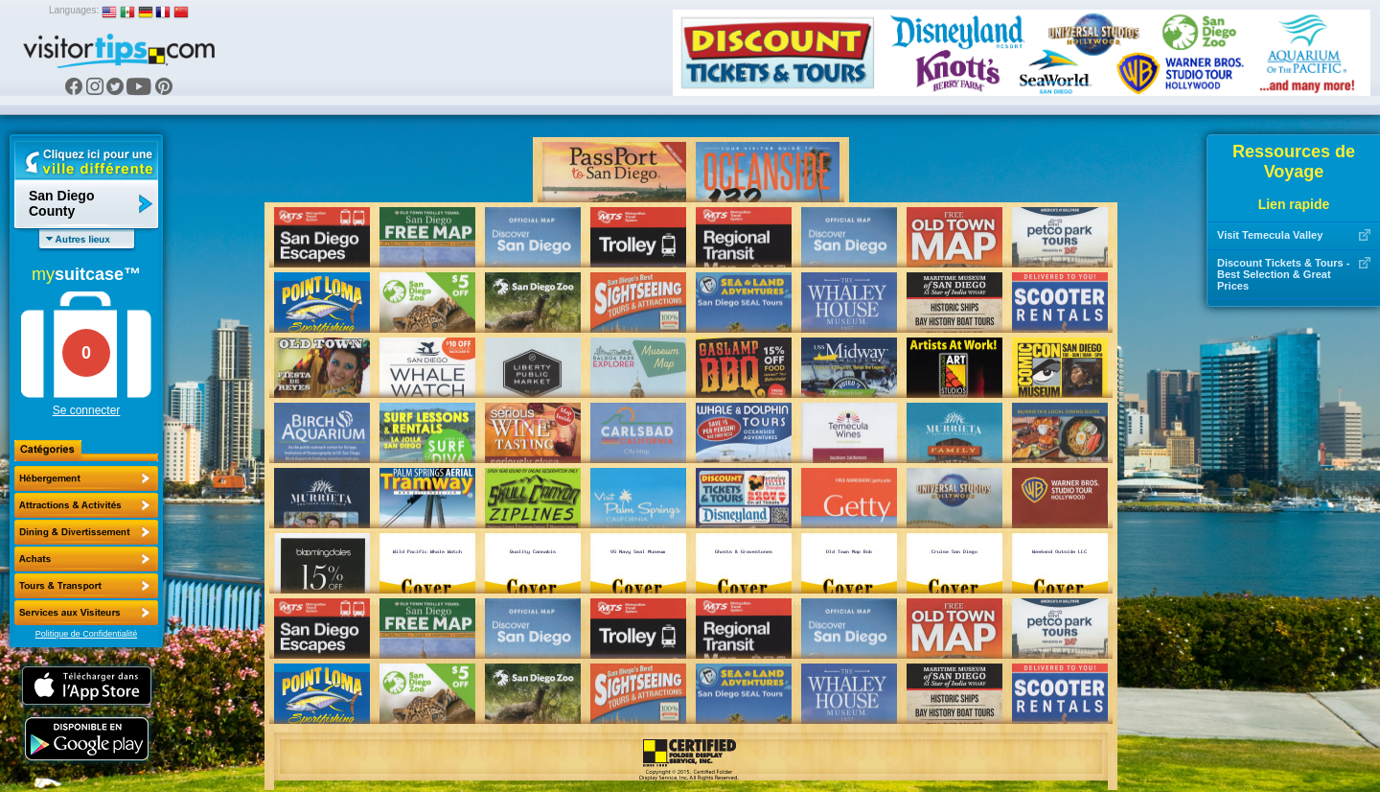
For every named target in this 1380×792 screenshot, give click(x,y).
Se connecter (87, 410)
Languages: (74, 10)
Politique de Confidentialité (86, 634)
